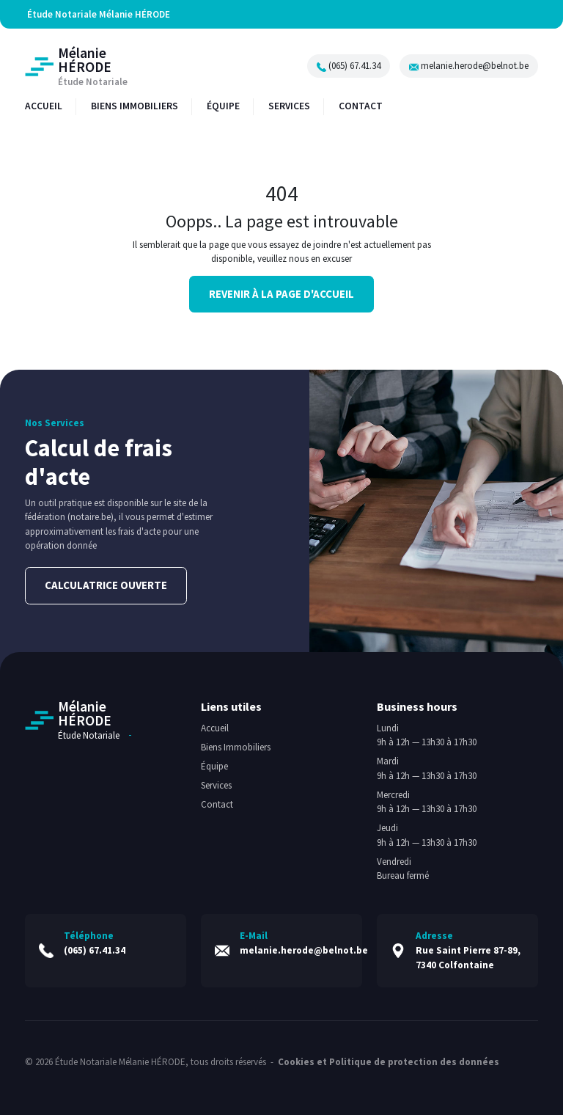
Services (216, 785)
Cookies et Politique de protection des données (388, 1060)
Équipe (214, 766)
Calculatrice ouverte (106, 585)
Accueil (215, 728)
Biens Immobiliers (236, 747)
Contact (217, 804)
